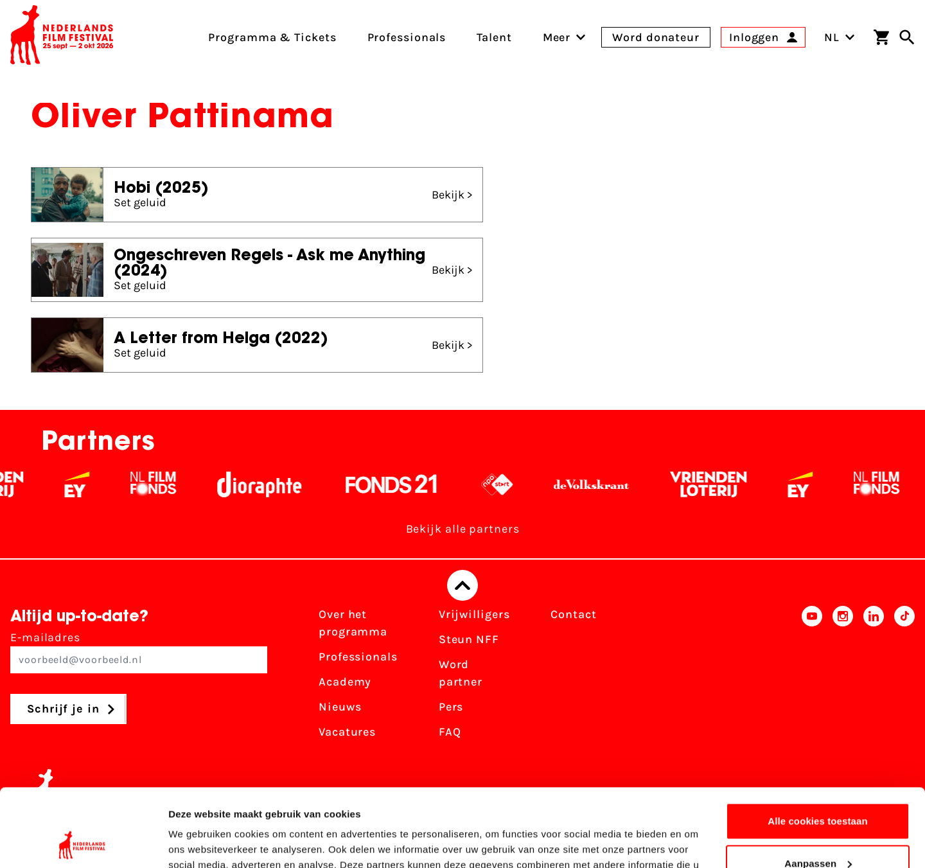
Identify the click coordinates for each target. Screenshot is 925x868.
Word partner (460, 673)
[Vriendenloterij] (716, 484)
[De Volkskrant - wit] (599, 484)
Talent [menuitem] (494, 37)
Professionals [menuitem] (406, 37)
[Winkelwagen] (881, 37)
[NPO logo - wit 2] (505, 484)
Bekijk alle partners (463, 529)
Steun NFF (469, 639)
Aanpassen (818, 789)
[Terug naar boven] (462, 585)
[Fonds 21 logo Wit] (399, 484)
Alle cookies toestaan (818, 748)
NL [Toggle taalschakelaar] (839, 37)
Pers (451, 707)
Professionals (358, 657)
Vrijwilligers (474, 614)
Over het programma (353, 623)
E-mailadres (138, 651)
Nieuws (340, 707)
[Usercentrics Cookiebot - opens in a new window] (83, 843)
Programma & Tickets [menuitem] (272, 37)
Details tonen (198, 842)
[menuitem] (556, 37)
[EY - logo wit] (85, 484)
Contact (573, 614)
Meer (557, 37)
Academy (345, 682)
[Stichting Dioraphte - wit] (267, 484)
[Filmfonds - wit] (161, 484)
